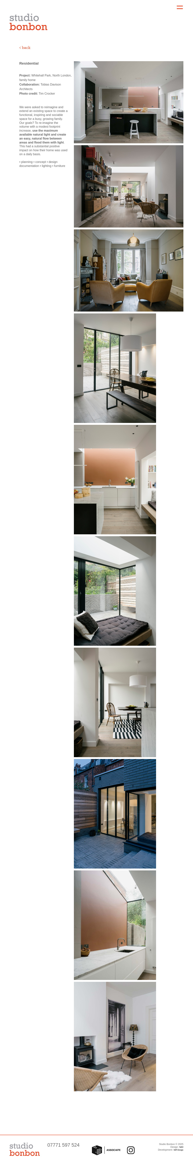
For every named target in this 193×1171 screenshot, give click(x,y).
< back (25, 47)
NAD (181, 1147)
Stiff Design (178, 1150)
